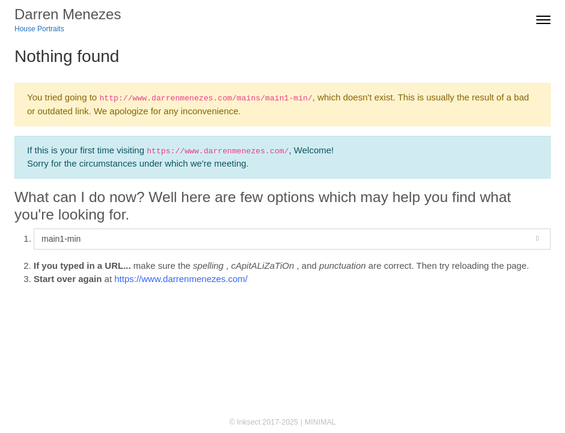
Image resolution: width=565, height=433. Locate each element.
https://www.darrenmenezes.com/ (181, 279)
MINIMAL (320, 422)
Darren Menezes (67, 14)
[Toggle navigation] (543, 20)
